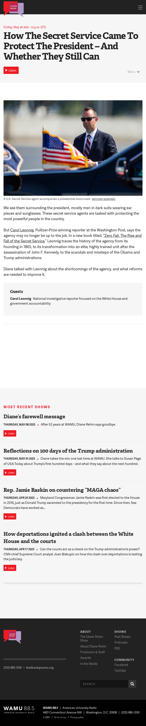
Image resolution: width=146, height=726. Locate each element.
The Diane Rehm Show (91, 638)
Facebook (121, 665)
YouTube (120, 670)
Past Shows (122, 637)
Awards (85, 658)
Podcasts (121, 642)
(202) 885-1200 (13, 667)
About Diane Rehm (93, 646)
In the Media (89, 664)
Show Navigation (140, 7)
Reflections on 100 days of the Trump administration (68, 450)
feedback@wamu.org (39, 667)
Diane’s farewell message (34, 416)
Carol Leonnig (22, 229)
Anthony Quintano (103, 199)
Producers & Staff (92, 652)
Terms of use (60, 717)
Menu (131, 72)
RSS (117, 648)
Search (131, 684)
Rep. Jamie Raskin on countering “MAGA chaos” (62, 490)
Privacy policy (77, 717)
